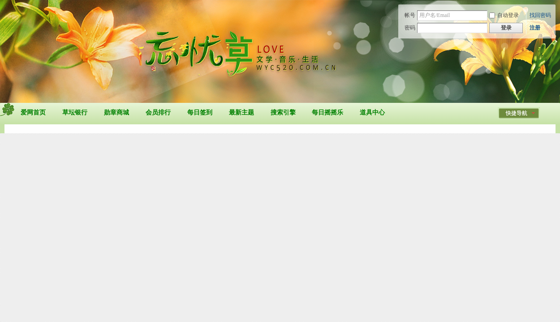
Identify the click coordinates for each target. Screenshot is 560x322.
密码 (410, 28)
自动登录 (504, 15)
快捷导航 (516, 113)
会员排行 (158, 112)
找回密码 (540, 15)
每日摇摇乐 (327, 112)
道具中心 (372, 112)
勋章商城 (116, 112)
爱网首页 (33, 112)
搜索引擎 (283, 112)
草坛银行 (74, 112)
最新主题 (241, 112)
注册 (535, 28)
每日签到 (199, 112)
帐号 (410, 15)
